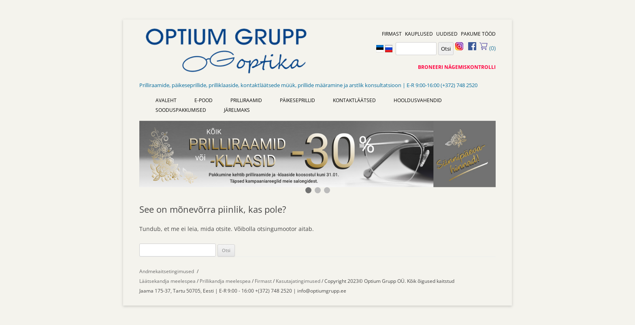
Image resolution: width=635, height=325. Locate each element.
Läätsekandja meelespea (167, 281)
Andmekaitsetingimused (166, 271)
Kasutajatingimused (298, 281)
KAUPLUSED (419, 33)
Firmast (264, 281)
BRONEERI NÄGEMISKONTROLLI (457, 67)
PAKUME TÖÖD (478, 33)
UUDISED (447, 33)
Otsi (446, 48)
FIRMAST (392, 33)
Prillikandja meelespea (225, 281)
